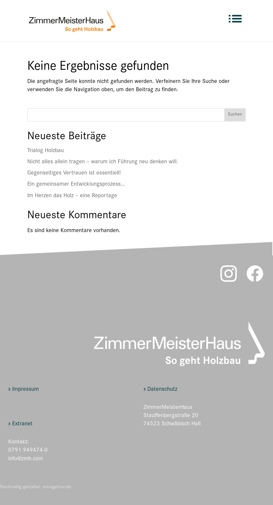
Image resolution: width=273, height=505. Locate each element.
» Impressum (23, 390)
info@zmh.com (25, 459)
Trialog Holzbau (45, 151)
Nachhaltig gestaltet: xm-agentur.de (35, 487)
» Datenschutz (160, 390)
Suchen (235, 115)
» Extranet (20, 424)
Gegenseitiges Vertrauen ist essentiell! (74, 173)
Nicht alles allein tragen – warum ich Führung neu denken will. (102, 162)
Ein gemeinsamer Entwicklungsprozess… (76, 185)
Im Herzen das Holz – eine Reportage (72, 196)
